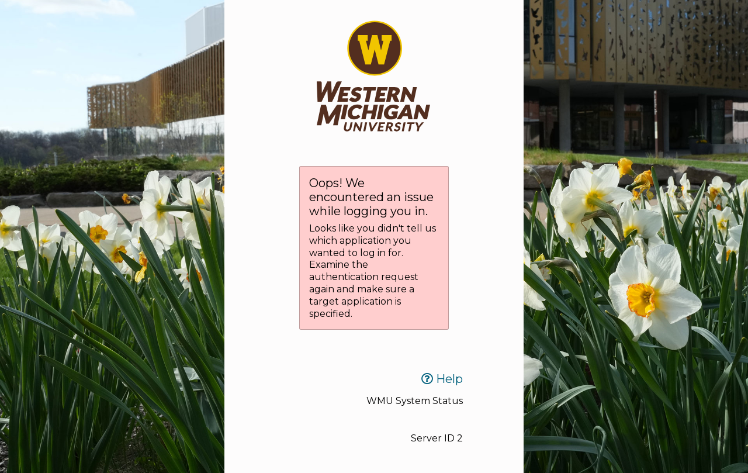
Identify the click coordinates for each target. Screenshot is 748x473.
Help (442, 379)
